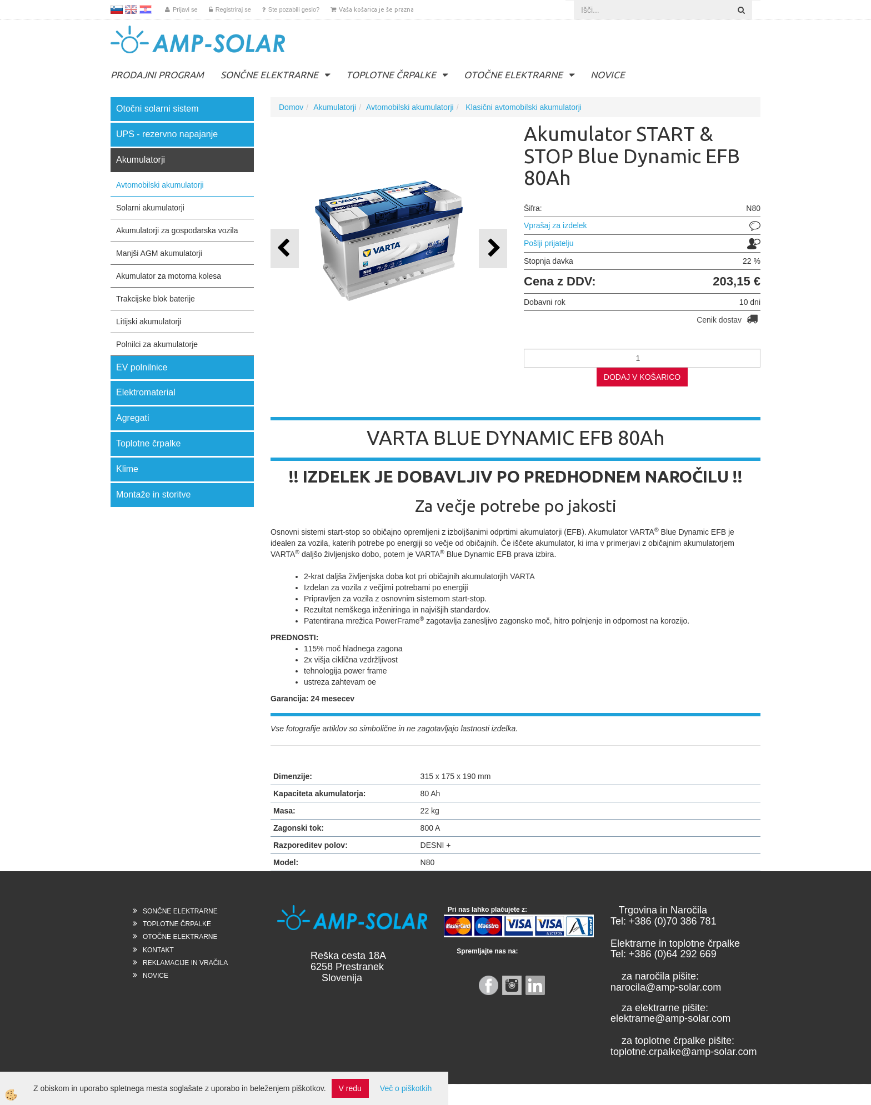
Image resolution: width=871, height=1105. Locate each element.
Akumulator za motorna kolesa (168, 276)
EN (131, 9)
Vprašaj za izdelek (555, 225)
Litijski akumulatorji (148, 321)
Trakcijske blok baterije (155, 298)
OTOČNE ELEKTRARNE (513, 74)
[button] (493, 248)
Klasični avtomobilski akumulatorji (522, 107)
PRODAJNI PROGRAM (157, 74)
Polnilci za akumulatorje (157, 344)
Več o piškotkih (406, 1088)
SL (117, 9)
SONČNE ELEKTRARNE (269, 74)
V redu (350, 1088)
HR (145, 9)
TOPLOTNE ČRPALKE (391, 74)
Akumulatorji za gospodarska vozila (177, 230)
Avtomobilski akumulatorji (160, 184)
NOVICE (607, 74)
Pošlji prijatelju (548, 243)
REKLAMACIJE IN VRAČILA (185, 963)
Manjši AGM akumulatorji (159, 253)
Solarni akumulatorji (150, 207)
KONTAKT (158, 950)
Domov (291, 107)
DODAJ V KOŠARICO (642, 377)
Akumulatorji (334, 107)
